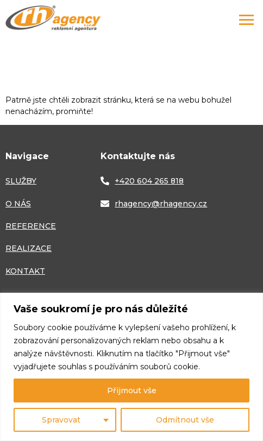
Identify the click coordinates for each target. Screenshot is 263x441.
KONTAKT (25, 271)
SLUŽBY (20, 181)
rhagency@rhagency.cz (161, 204)
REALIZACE (28, 248)
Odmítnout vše (185, 420)
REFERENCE (30, 226)
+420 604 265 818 (149, 181)
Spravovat (61, 420)
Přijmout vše (131, 390)
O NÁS (18, 204)
